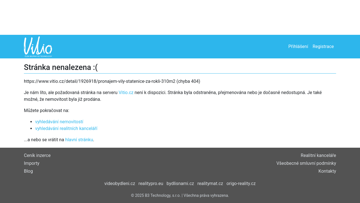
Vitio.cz (126, 92)
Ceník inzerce (37, 155)
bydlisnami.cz (180, 183)
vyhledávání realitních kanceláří (66, 128)
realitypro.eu (150, 183)
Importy (31, 163)
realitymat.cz (210, 183)
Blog (28, 171)
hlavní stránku (79, 139)
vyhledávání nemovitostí (59, 121)
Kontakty (327, 171)
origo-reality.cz (241, 183)
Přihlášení (298, 46)
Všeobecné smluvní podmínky (306, 163)
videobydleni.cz (119, 183)
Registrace (323, 46)
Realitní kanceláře (318, 155)
